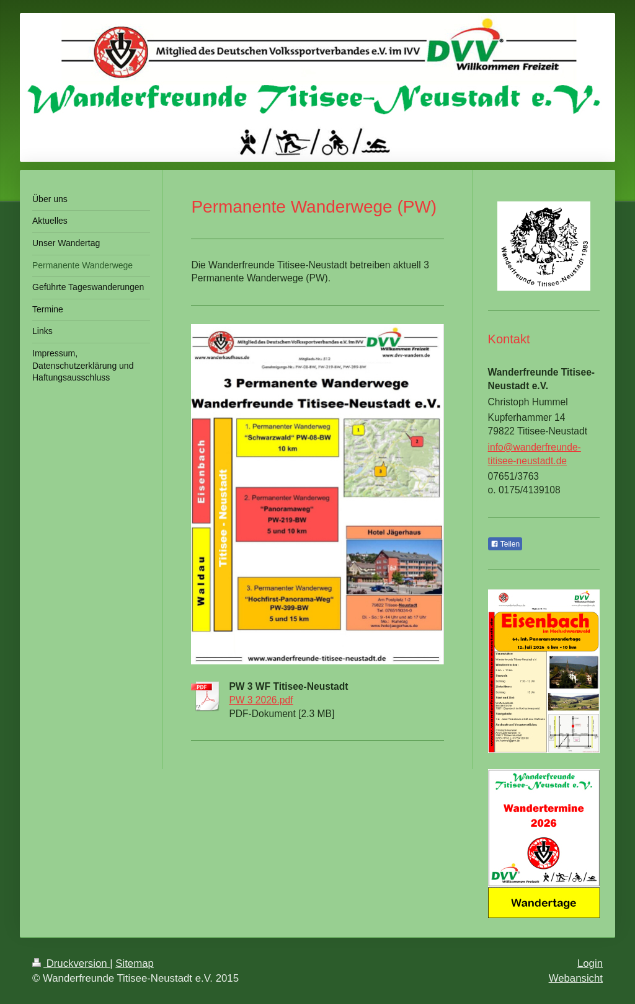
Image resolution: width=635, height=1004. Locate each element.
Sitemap (134, 963)
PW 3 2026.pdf (261, 700)
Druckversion (71, 963)
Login (590, 963)
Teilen (505, 544)
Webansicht (576, 978)
